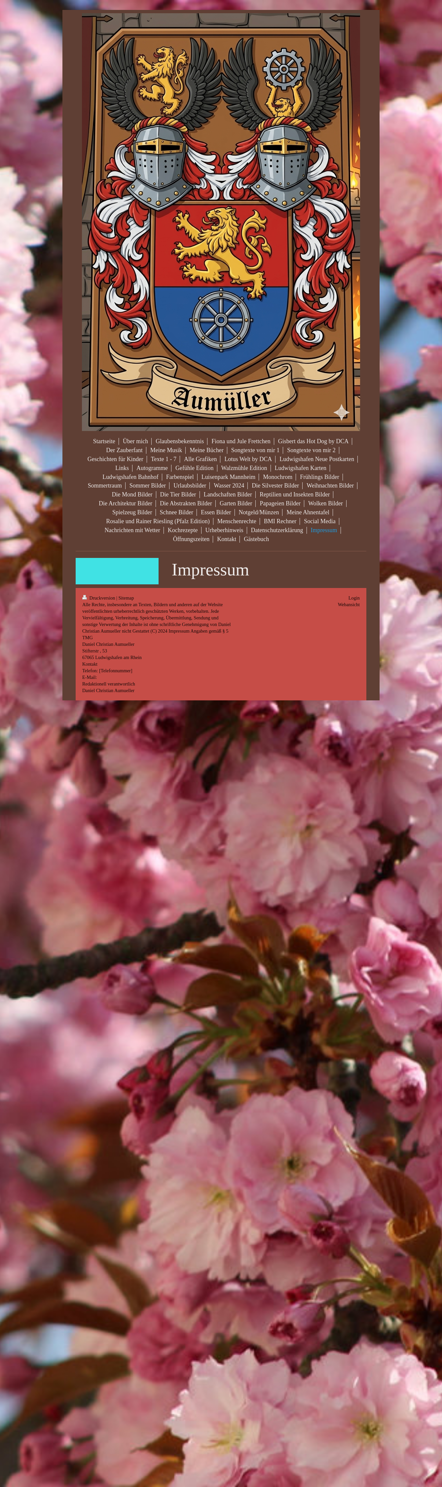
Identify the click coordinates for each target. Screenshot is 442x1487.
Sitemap (126, 598)
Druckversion (99, 598)
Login (354, 598)
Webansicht (349, 604)
